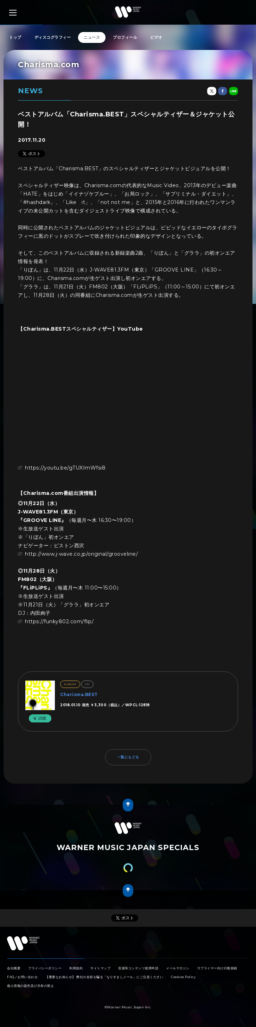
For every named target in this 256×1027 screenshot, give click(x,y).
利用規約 (76, 968)
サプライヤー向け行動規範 (217, 968)
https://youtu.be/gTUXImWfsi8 (65, 468)
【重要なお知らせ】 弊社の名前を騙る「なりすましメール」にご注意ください (104, 977)
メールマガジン (178, 968)
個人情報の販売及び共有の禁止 (30, 986)
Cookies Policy (183, 977)
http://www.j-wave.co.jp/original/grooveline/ (81, 554)
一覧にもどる (128, 757)
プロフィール (125, 37)
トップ (15, 37)
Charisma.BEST (79, 694)
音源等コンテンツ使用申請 (138, 968)
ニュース (92, 37)
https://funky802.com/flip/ (59, 621)
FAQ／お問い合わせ (22, 977)
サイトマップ (100, 968)
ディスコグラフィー (52, 37)
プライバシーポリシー (45, 968)
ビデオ (156, 37)
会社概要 (13, 968)
